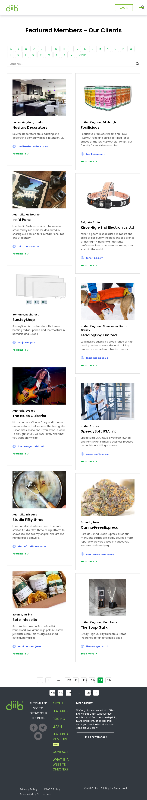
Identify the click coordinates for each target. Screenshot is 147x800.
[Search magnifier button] (137, 63)
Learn (57, 726)
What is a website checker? (61, 764)
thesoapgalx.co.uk (97, 646)
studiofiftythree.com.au (32, 546)
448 (69, 692)
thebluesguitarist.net (31, 446)
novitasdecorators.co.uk (33, 146)
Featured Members (60, 739)
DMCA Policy (52, 789)
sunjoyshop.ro (26, 342)
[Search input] (72, 63)
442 (84, 680)
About (58, 703)
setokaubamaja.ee (29, 646)
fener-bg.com (94, 258)
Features (60, 711)
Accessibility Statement (36, 794)
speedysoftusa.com (98, 454)
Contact (60, 752)
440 (68, 680)
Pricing (59, 719)
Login (124, 7)
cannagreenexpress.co (100, 554)
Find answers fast (95, 737)
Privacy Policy (28, 789)
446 (53, 692)
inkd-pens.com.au (29, 246)
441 (76, 680)
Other (82, 55)
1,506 (88, 692)
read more (19, 153)
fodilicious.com (95, 154)
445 (109, 680)
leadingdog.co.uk (97, 358)
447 (61, 692)
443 (93, 680)
